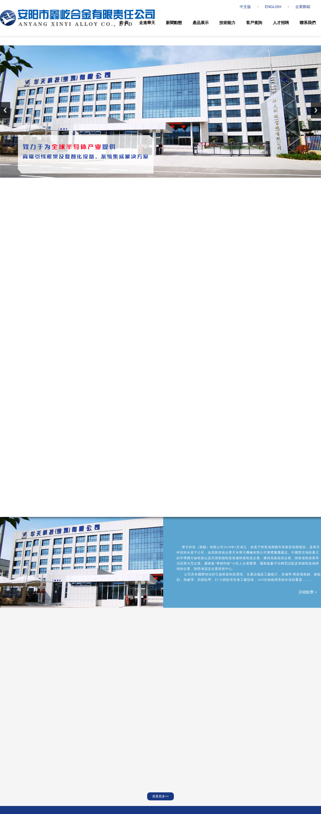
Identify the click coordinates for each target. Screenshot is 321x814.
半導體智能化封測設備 (88, 751)
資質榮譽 (6, 758)
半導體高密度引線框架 (88, 743)
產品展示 (201, 22)
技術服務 (42, 743)
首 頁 (123, 22)
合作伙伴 (6, 766)
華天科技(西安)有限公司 (153, 708)
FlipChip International (243, 708)
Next (316, 110)
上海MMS (275, 708)
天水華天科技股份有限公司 (103, 708)
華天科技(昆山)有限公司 (199, 708)
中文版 (245, 7)
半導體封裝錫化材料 (86, 758)
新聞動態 (174, 22)
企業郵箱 (302, 7)
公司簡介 (6, 743)
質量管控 (42, 751)
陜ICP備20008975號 (159, 799)
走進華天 (147, 22)
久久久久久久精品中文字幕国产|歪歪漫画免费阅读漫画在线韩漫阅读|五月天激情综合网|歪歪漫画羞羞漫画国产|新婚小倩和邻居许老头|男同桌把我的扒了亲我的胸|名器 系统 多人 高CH (151, 812)
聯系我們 (308, 22)
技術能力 (227, 22)
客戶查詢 (254, 22)
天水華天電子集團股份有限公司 (48, 708)
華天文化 (6, 751)
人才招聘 (281, 22)
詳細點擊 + (308, 479)
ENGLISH (273, 7)
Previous (5, 110)
